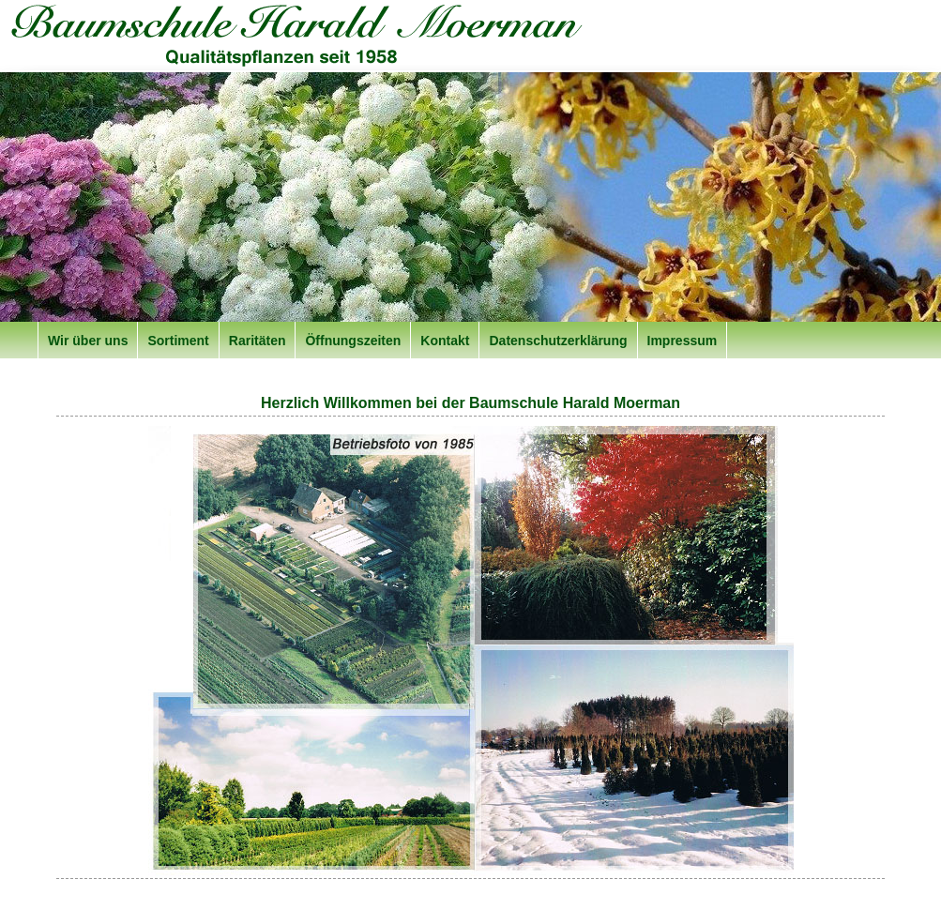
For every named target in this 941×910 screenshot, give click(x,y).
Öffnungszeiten (353, 340)
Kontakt (444, 340)
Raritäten (257, 340)
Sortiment (177, 340)
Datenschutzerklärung (558, 340)
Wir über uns (88, 340)
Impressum (682, 340)
